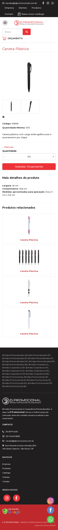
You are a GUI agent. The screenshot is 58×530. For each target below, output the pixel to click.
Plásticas (8, 147)
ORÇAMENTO (15, 38)
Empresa (9, 8)
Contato (9, 14)
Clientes (23, 8)
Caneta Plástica (29, 240)
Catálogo (6, 473)
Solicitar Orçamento (29, 166)
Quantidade (9, 151)
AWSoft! (52, 525)
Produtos (36, 8)
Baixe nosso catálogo (33, 14)
